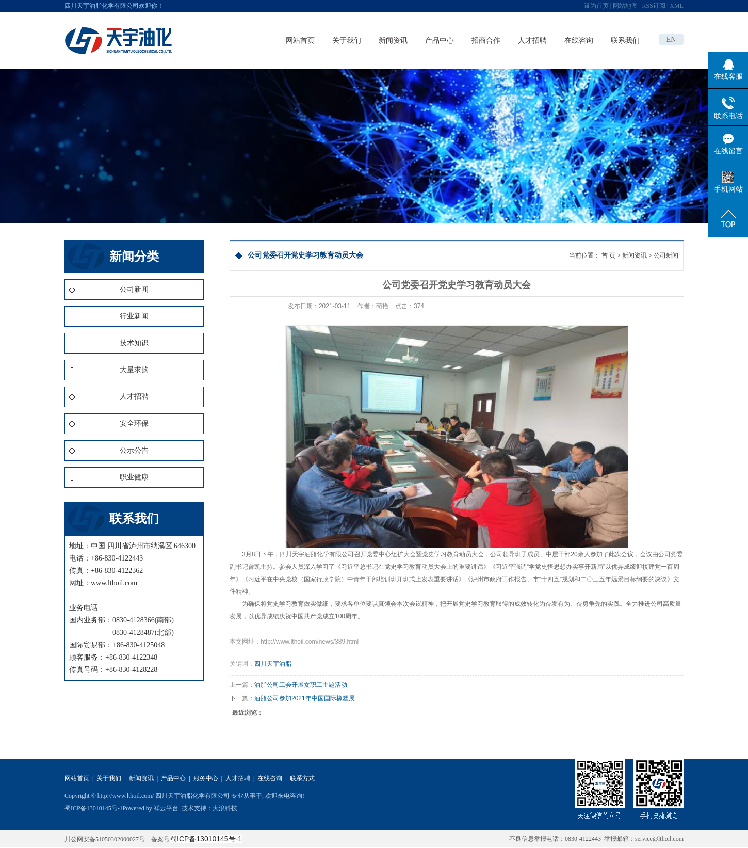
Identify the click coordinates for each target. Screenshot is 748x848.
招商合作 (485, 40)
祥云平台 (166, 808)
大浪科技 (225, 808)
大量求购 (134, 370)
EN (671, 39)
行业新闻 (134, 316)
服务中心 (205, 778)
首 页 (608, 255)
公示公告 (134, 450)
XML (677, 5)
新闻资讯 (393, 40)
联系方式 (302, 778)
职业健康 (134, 477)
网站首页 (300, 40)
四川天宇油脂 (272, 663)
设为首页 (596, 5)
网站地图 (625, 5)
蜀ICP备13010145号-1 (93, 808)
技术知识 (134, 343)
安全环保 (134, 423)
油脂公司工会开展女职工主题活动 (300, 685)
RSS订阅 (653, 5)
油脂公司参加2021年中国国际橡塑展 (304, 698)
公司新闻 (134, 289)
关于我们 (346, 40)
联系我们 (625, 40)
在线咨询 (578, 40)
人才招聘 (532, 40)
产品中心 (439, 40)
